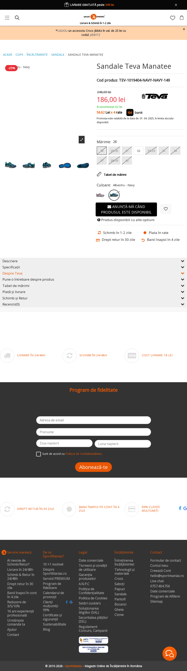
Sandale (120, 594)
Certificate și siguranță (52, 617)
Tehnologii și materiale (124, 572)
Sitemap (156, 602)
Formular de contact (165, 561)
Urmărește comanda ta (16, 623)
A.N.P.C (84, 584)
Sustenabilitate (54, 624)
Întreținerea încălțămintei (124, 563)
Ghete (119, 610)
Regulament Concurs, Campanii (93, 629)
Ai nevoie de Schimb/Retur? (18, 563)
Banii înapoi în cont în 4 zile (22, 595)
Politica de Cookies (93, 598)
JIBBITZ (95, 35)
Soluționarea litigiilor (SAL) (89, 611)
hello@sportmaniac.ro (167, 576)
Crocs (118, 579)
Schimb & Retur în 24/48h (20, 577)
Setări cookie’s (90, 603)
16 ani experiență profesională (20, 613)
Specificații (93, 267)
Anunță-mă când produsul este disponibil (126, 209)
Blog (46, 630)
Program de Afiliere (165, 597)
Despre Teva (93, 273)
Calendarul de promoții (53, 595)
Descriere (93, 261)
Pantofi (119, 599)
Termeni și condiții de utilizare (93, 568)
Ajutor (12, 630)
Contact (13, 635)
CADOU (62, 31)
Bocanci (120, 604)
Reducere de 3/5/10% (16, 604)
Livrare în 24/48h (20, 570)
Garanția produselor (87, 577)
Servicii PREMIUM (56, 579)
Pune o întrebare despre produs (93, 279)
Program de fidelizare (52, 586)
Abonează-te (93, 467)
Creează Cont (160, 571)
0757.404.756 (160, 586)
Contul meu (159, 566)
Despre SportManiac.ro (55, 572)
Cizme (119, 615)
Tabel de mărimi (93, 285)
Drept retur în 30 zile (20, 586)
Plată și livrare (93, 291)
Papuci (119, 589)
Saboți (119, 584)
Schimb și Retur (93, 298)
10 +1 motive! (53, 564)
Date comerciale (91, 561)
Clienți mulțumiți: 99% (50, 606)
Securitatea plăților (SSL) (93, 620)
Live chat (157, 581)
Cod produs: (107, 80)
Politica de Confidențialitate (83, 454)
